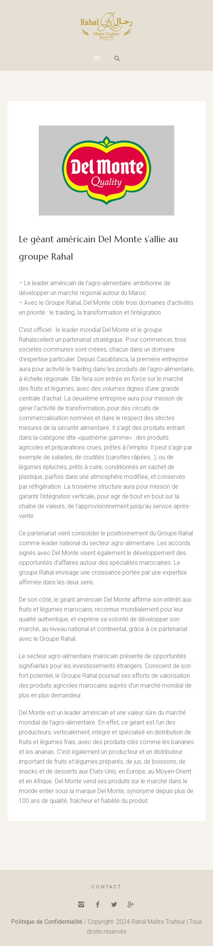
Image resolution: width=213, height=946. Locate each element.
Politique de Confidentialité (46, 921)
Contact (106, 886)
